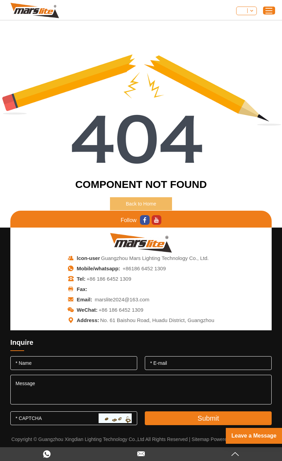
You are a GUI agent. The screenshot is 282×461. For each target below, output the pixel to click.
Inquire (21, 342)
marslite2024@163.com (122, 299)
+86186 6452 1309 (144, 268)
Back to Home (141, 204)
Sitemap (200, 439)
